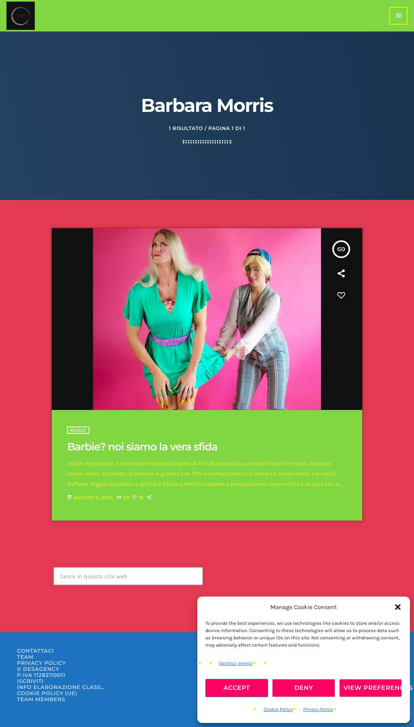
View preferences (373, 687)
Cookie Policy (278, 709)
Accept (237, 687)
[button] (398, 607)
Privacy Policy (318, 709)
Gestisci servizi (236, 663)
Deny (303, 687)
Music (78, 430)
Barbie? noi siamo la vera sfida (142, 446)
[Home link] (20, 16)
